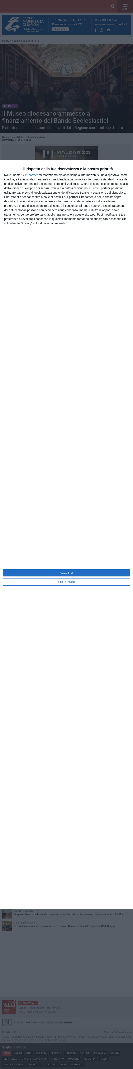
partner (33, 175)
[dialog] (66, 534)
